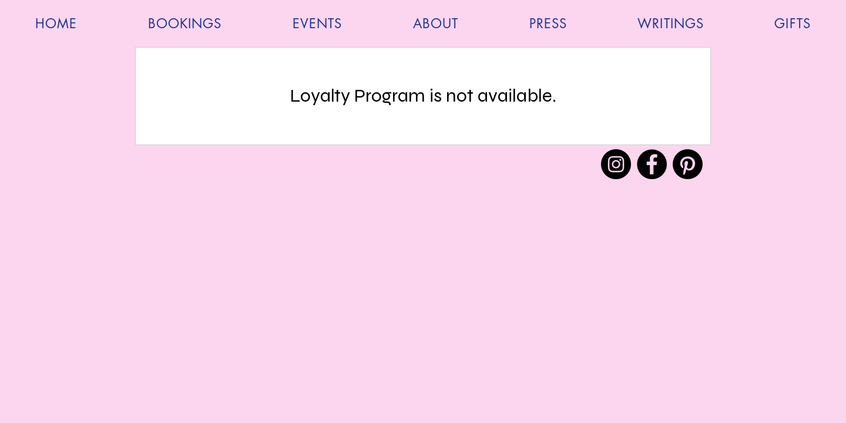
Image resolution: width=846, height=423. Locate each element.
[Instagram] (616, 164)
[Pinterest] (688, 164)
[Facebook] (652, 164)
